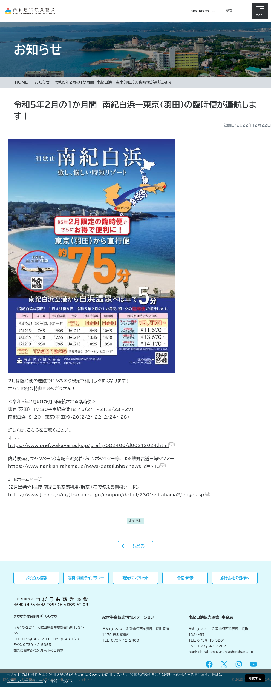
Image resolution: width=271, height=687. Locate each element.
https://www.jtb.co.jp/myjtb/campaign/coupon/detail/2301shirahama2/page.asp (106, 495)
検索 (229, 10)
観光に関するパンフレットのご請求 (39, 650)
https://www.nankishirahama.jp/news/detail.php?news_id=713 (84, 466)
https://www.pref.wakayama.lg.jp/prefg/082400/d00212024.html (88, 445)
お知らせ (42, 82)
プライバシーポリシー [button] (25, 681)
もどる (138, 546)
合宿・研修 (185, 578)
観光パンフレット (135, 578)
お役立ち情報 (36, 578)
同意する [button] (254, 678)
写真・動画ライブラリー (86, 578)
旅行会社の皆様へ (234, 578)
